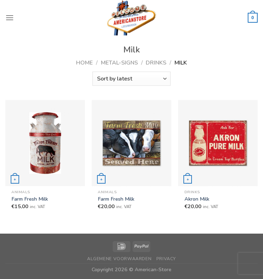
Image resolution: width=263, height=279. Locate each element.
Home (84, 63)
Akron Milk (196, 199)
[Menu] (9, 17)
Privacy (166, 259)
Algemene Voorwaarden (119, 259)
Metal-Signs (119, 63)
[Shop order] (131, 79)
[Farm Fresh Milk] (45, 143)
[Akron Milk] (218, 143)
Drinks (156, 63)
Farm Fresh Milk (29, 199)
